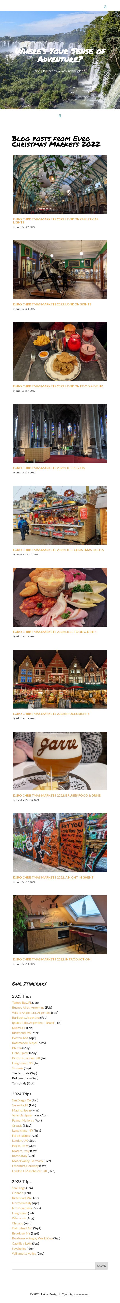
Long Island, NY (22, 1063)
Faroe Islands (21, 1135)
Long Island (19, 1213)
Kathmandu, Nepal (24, 1043)
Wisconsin (19, 1218)
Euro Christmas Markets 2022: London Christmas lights (55, 220)
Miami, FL (18, 1028)
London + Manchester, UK (30, 1171)
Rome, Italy (19, 1155)
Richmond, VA (21, 1033)
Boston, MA (20, 1038)
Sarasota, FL (20, 1105)
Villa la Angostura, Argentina (31, 1012)
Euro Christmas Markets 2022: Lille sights (49, 468)
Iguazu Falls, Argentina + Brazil (33, 1022)
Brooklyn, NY (21, 1233)
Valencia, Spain (22, 1115)
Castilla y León (22, 1243)
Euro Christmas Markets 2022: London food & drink (58, 386)
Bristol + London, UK (26, 1058)
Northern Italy (21, 1203)
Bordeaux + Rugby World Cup (32, 1238)
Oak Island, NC (22, 1228)
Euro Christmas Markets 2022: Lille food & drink (55, 632)
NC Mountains (22, 1208)
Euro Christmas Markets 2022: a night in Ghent (53, 877)
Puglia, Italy (20, 1145)
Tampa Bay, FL (22, 1002)
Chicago (17, 1223)
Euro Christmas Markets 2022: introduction (51, 959)
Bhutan (17, 1048)
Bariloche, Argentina (26, 1017)
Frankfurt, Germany (25, 1166)
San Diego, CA (21, 1100)
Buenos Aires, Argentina (28, 1007)
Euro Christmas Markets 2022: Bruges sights (51, 713)
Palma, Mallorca (23, 1120)
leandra (20, 554)
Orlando (17, 1193)
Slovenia (17, 1068)
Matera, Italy (21, 1151)
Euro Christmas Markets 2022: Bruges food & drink (57, 795)
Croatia (17, 1125)
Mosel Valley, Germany (27, 1161)
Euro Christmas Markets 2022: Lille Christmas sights (58, 550)
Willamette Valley (24, 1253)
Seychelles (19, 1248)
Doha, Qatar (20, 1053)
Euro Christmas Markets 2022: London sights (52, 304)
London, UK (20, 1140)
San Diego (19, 1188)
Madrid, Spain (21, 1110)
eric (18, 226)
